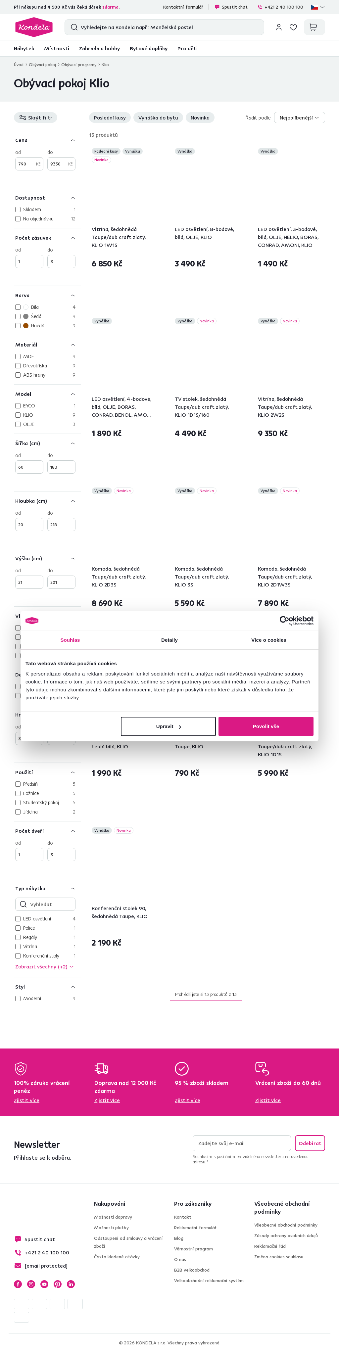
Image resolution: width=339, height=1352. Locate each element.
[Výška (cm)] (47, 558)
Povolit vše (266, 726)
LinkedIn (71, 1284)
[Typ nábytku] (47, 888)
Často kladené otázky (117, 1257)
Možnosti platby (111, 1228)
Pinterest (58, 1284)
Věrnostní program (193, 1249)
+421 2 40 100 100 (280, 7)
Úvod (19, 64)
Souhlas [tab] (70, 639)
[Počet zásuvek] (47, 237)
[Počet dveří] (47, 830)
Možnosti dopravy (113, 1217)
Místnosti (56, 48)
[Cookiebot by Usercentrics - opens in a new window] (285, 621)
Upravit (168, 726)
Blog (178, 1238)
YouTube (44, 1284)
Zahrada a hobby (99, 48)
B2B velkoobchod (192, 1270)
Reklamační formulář (195, 1228)
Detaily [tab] (169, 639)
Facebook (18, 1284)
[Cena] (47, 140)
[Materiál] (47, 344)
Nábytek (24, 48)
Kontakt (182, 1217)
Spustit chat (231, 7)
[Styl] (47, 986)
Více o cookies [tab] (268, 639)
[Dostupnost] (47, 197)
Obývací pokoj (42, 64)
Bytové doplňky (149, 48)
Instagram (31, 1284)
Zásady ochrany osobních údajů (286, 1235)
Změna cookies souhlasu (278, 1257)
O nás (180, 1259)
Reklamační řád (270, 1246)
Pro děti (187, 48)
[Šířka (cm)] (47, 443)
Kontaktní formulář (183, 7)
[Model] (47, 394)
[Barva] (47, 295)
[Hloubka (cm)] (47, 500)
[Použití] (47, 772)
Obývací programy (78, 64)
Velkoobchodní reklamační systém (209, 1280)
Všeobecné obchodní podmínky (285, 1225)
